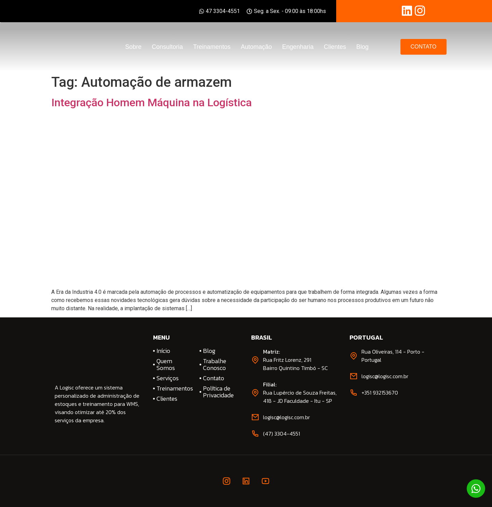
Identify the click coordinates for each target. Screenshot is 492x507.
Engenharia (298, 46)
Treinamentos (211, 46)
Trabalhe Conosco (214, 364)
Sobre (133, 46)
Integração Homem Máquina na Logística (151, 102)
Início (163, 350)
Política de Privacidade (218, 392)
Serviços (167, 378)
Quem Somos (165, 364)
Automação (256, 46)
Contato (213, 378)
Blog (362, 46)
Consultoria (167, 46)
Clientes (335, 46)
